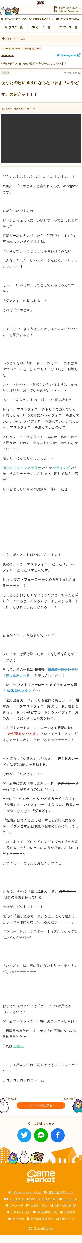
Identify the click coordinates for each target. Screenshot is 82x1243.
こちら (18, 1054)
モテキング (61, 475)
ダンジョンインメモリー (22, 475)
